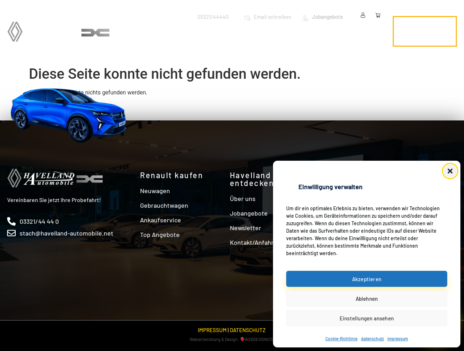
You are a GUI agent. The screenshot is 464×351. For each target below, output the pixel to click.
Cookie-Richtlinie (341, 338)
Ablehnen (367, 298)
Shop (370, 47)
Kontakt (337, 47)
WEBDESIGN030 (259, 339)
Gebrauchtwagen (226, 31)
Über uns (365, 31)
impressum (397, 338)
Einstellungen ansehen (367, 318)
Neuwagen (169, 31)
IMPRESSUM (212, 330)
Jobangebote (327, 17)
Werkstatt (280, 31)
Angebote (323, 31)
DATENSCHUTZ (247, 330)
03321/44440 (212, 17)
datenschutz (372, 338)
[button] (450, 171)
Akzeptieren (366, 279)
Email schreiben (272, 17)
